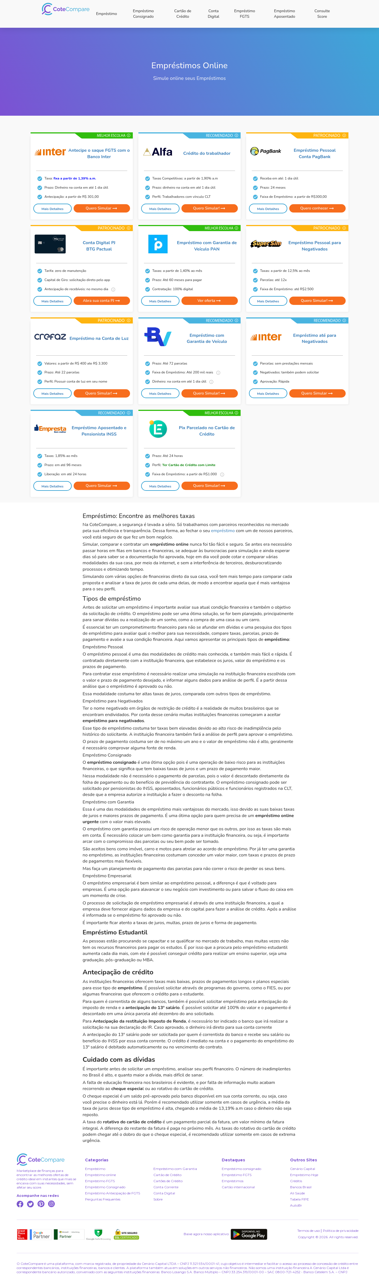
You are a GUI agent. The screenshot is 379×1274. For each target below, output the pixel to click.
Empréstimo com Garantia (175, 1169)
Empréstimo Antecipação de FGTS (112, 1193)
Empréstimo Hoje (304, 1175)
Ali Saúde (297, 1193)
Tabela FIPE (299, 1199)
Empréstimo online (100, 1175)
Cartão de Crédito (182, 13)
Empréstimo (106, 13)
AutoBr (296, 1205)
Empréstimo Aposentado (284, 13)
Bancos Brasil (300, 1187)
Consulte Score (322, 13)
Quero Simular (102, 208)
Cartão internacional (238, 1187)
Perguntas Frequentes (102, 1199)
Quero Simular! (209, 208)
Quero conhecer (317, 208)
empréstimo (223, 531)
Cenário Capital (302, 1169)
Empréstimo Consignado (143, 13)
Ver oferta (210, 300)
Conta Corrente (165, 1187)
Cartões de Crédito (168, 1181)
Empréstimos (232, 1181)
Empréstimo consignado (241, 1169)
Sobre (158, 1199)
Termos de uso (308, 1230)
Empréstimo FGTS (244, 13)
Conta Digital (214, 13)
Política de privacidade (340, 1230)
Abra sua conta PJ (102, 300)
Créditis (296, 1181)
